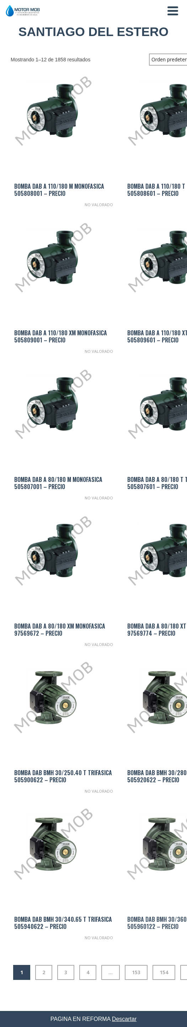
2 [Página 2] (43, 972)
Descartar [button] (124, 1019)
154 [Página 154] (164, 972)
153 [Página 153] (136, 972)
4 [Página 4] (87, 972)
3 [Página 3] (65, 972)
